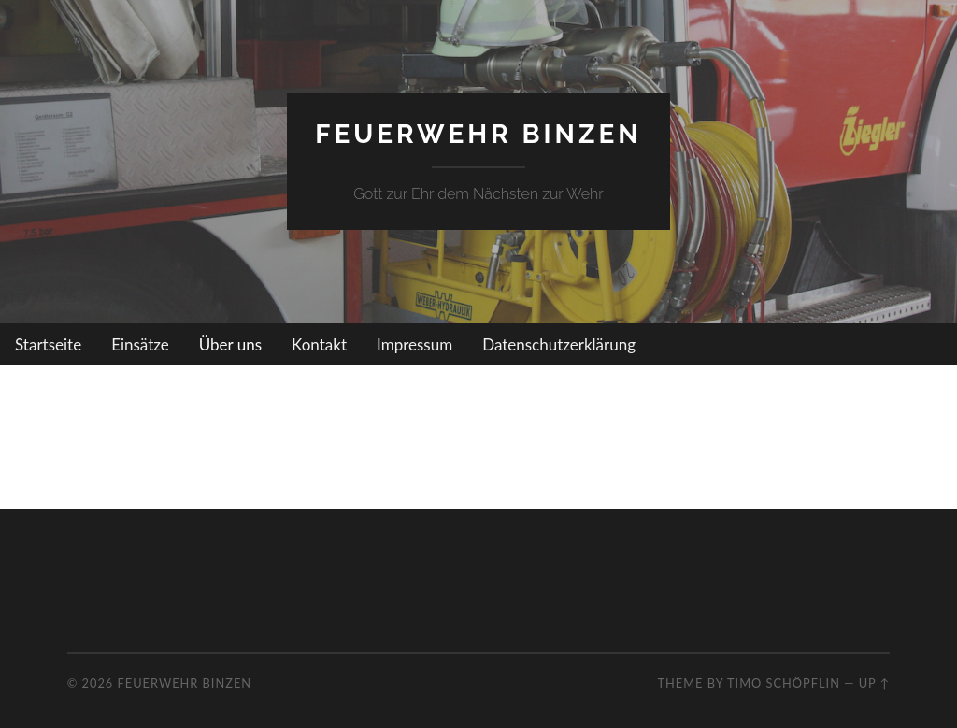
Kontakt (319, 344)
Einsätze (140, 344)
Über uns (230, 344)
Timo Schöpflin (783, 683)
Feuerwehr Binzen (478, 134)
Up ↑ (875, 683)
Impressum (414, 344)
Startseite (48, 344)
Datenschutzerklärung (559, 344)
